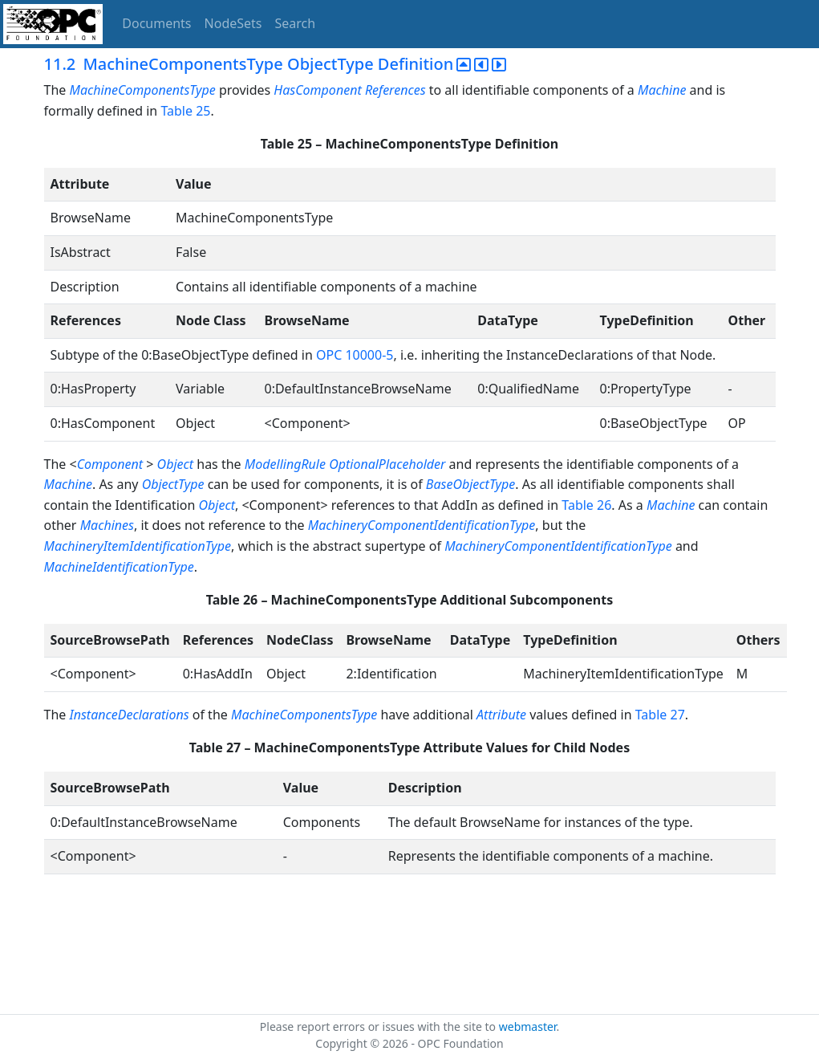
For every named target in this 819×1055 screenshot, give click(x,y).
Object (175, 464)
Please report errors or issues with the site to (379, 1026)
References (395, 90)
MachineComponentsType (143, 90)
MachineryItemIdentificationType (138, 546)
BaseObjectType (470, 484)
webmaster (528, 1026)
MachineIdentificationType (119, 567)
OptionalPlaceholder (387, 464)
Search (295, 23)
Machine (662, 90)
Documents (156, 23)
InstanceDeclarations (129, 714)
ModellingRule (285, 464)
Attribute (501, 714)
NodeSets (233, 23)
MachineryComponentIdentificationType (422, 525)
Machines (107, 525)
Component (110, 464)
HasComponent (317, 90)
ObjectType (173, 484)
